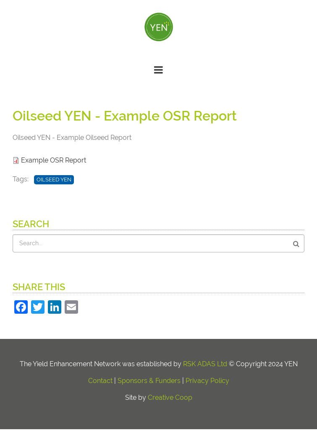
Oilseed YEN (54, 179)
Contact (100, 381)
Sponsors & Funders (149, 381)
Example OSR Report (53, 160)
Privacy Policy (207, 381)
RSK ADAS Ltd (205, 364)
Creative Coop (170, 397)
